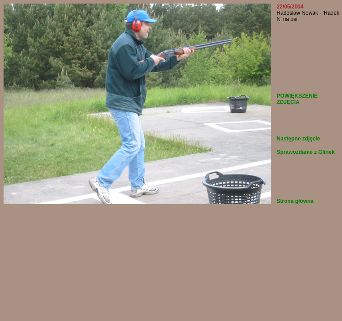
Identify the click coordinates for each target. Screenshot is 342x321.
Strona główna (295, 201)
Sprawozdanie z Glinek (305, 152)
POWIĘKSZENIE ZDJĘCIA (297, 99)
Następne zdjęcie (298, 139)
